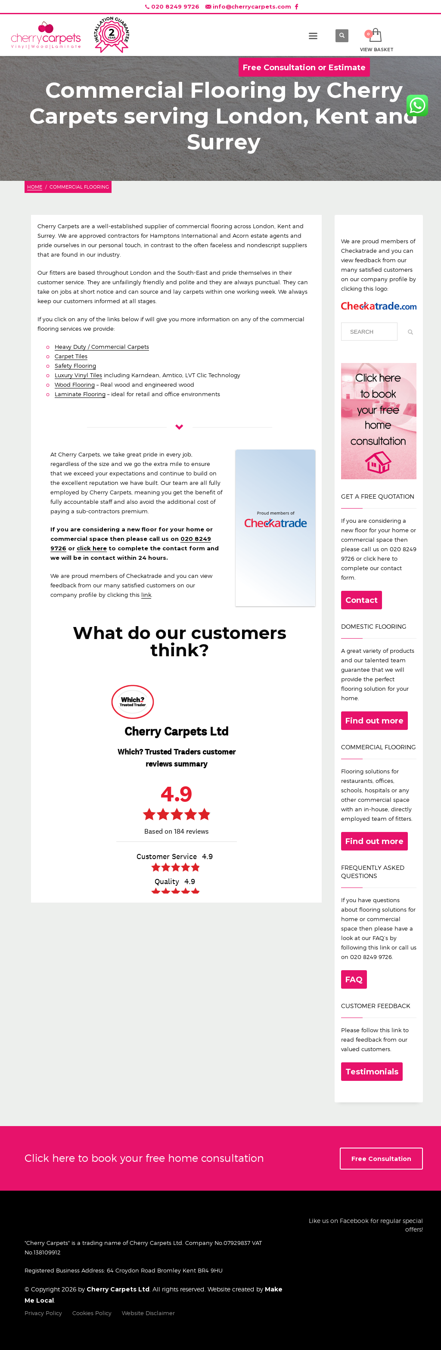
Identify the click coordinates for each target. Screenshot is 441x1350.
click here (92, 548)
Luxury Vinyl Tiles (78, 375)
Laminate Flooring (80, 394)
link (146, 594)
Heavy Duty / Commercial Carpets (102, 346)
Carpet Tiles (71, 356)
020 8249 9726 (175, 6)
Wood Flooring (75, 384)
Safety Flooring (75, 365)
